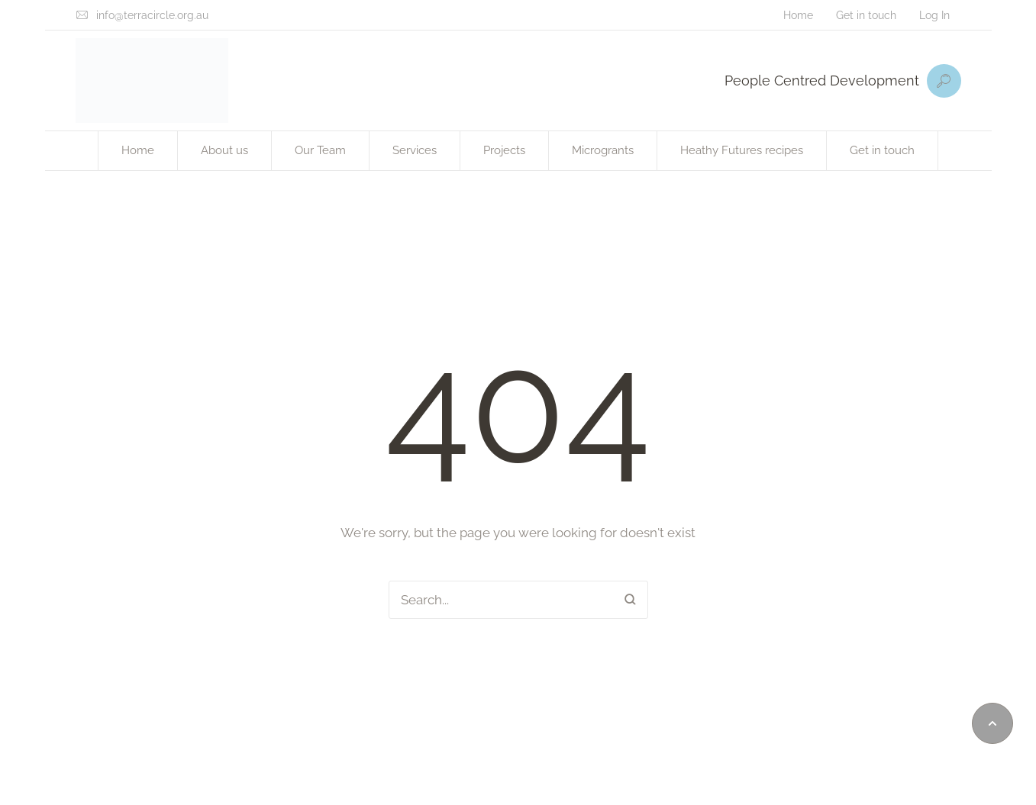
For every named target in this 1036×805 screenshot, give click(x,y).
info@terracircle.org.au (152, 15)
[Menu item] (798, 15)
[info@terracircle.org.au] (82, 14)
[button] (992, 723)
